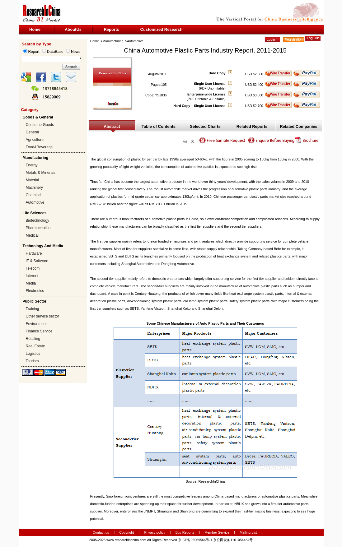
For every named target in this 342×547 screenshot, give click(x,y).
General (32, 132)
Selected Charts (205, 126)
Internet (32, 276)
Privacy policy (155, 532)
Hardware (34, 253)
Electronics (35, 291)
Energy (32, 165)
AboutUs (73, 29)
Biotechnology (37, 220)
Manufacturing (113, 41)
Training (32, 309)
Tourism (32, 361)
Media (31, 283)
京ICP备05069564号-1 (195, 540)
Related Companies (298, 126)
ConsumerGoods (40, 125)
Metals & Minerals (40, 172)
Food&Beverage (39, 147)
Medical (32, 235)
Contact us (101, 532)
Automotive (35, 202)
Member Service (216, 532)
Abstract (112, 126)
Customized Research (161, 29)
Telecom (33, 268)
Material (32, 180)
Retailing (33, 338)
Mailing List (248, 532)
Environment (36, 324)
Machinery (34, 187)
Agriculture (35, 139)
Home (34, 29)
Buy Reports (185, 532)
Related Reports (252, 126)
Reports (111, 29)
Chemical (33, 195)
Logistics (33, 353)
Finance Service (39, 331)
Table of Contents (159, 126)
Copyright (126, 532)
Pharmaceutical (39, 228)
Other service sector (42, 316)
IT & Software (37, 261)
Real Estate (35, 346)
